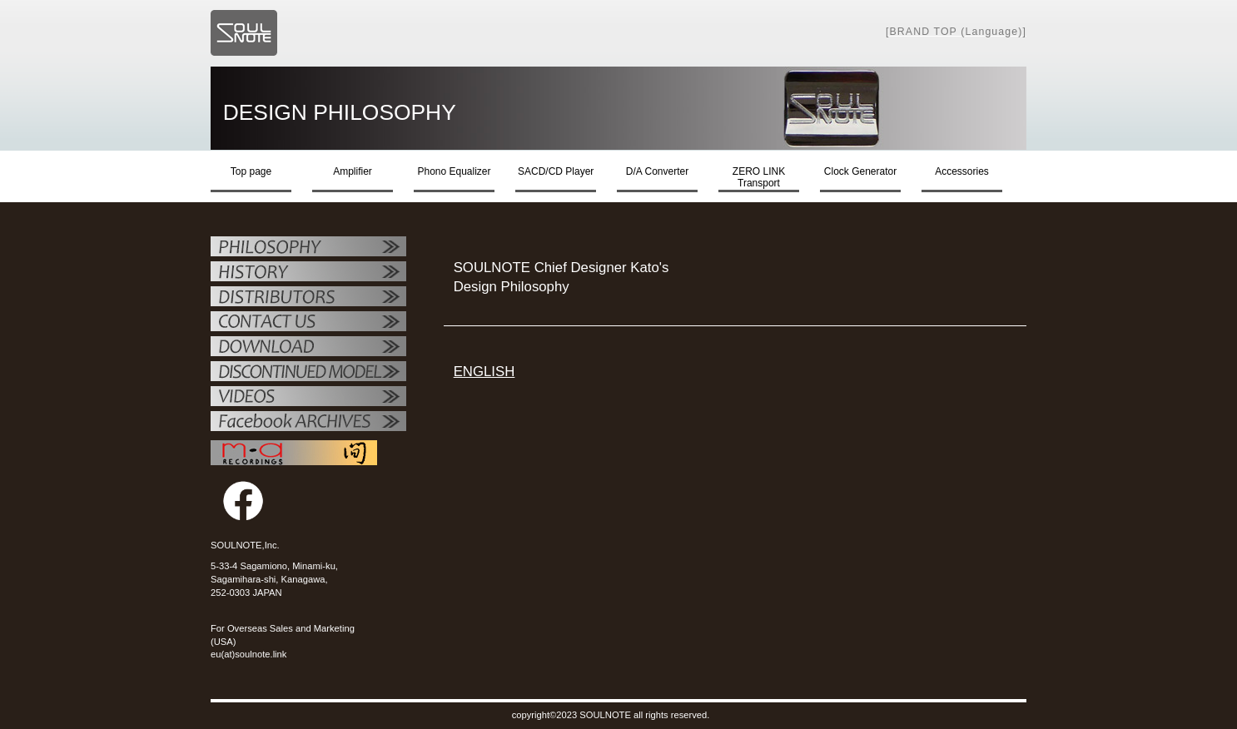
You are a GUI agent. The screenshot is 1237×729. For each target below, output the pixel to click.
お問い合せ (308, 323)
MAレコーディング (294, 452)
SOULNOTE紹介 (308, 273)
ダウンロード (308, 348)
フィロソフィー (308, 248)
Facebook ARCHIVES (308, 422)
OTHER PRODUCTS (308, 372)
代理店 (308, 298)
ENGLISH (484, 371)
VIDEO (308, 397)
